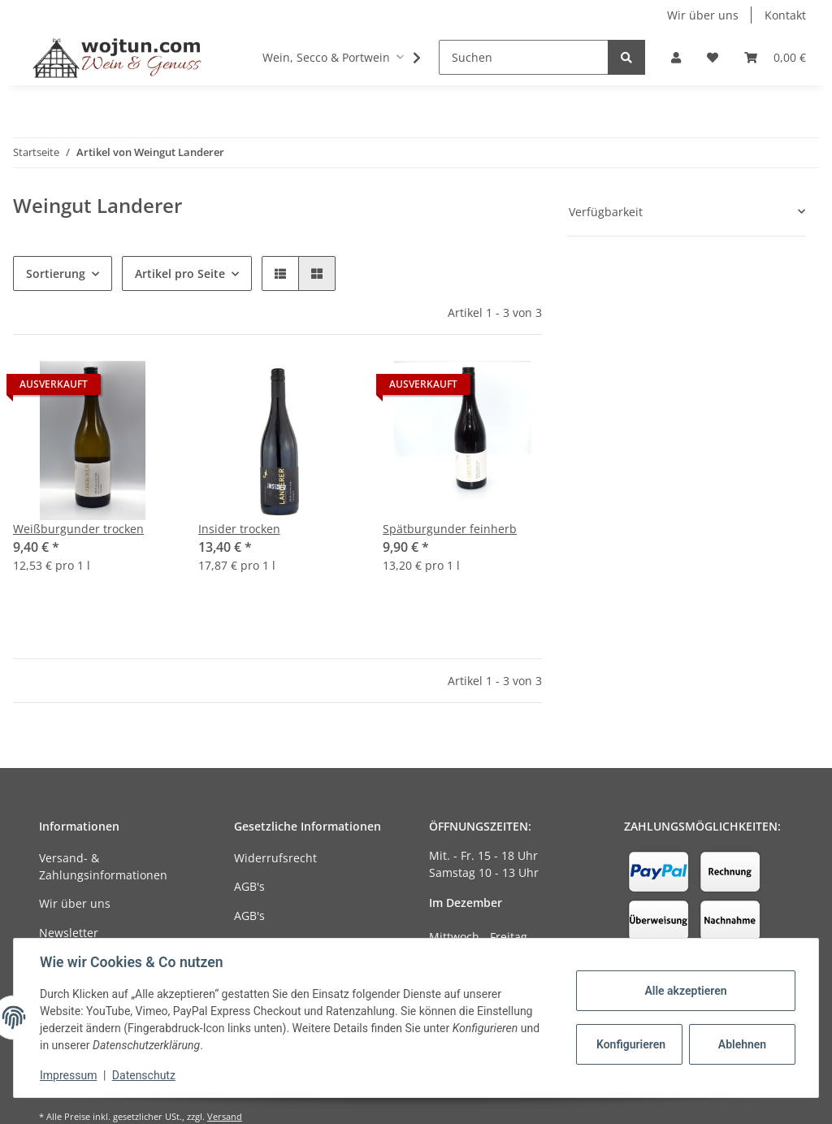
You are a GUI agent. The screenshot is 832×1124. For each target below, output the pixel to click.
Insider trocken (239, 528)
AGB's (249, 886)
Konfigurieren (630, 1044)
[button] (676, 57)
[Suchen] (524, 57)
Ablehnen (742, 1044)
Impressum (68, 1075)
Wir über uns (703, 15)
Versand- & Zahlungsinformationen (103, 866)
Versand (224, 1116)
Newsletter (68, 932)
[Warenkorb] (775, 57)
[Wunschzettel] (712, 57)
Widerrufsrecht (275, 858)
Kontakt (785, 15)
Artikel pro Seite (180, 273)
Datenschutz (144, 1075)
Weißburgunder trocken (78, 528)
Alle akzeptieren (685, 990)
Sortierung (55, 273)
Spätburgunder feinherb (450, 528)
